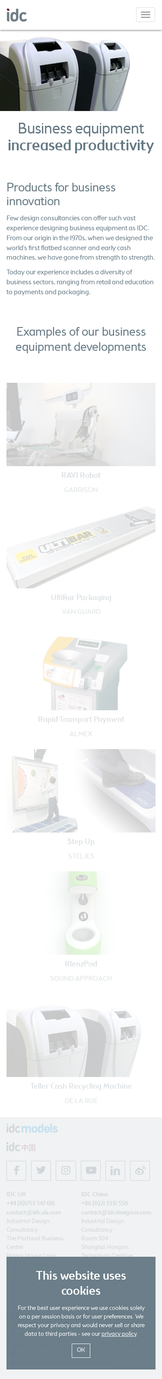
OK (81, 1350)
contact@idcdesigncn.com (116, 1213)
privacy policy (119, 1334)
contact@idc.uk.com (33, 1213)
